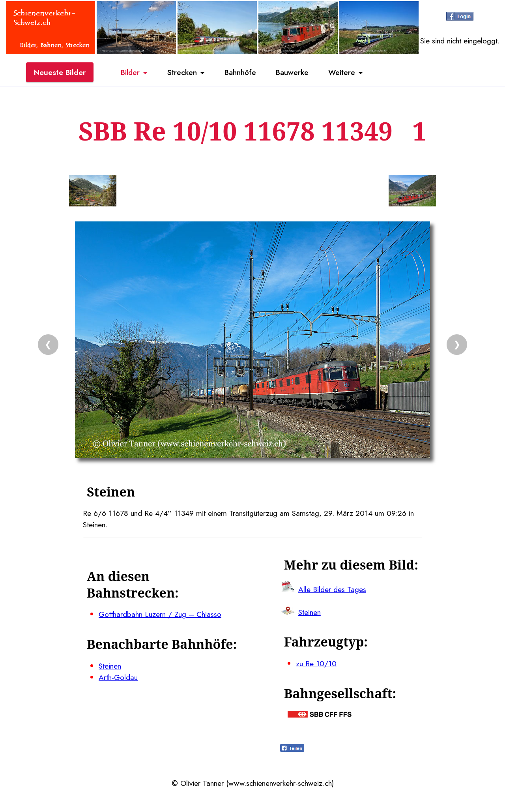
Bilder (130, 72)
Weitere (341, 72)
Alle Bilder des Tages (332, 589)
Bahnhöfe (240, 72)
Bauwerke (292, 72)
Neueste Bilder (60, 72)
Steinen (110, 665)
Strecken (182, 72)
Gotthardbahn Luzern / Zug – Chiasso (160, 614)
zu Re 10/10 (316, 663)
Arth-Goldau (118, 677)
